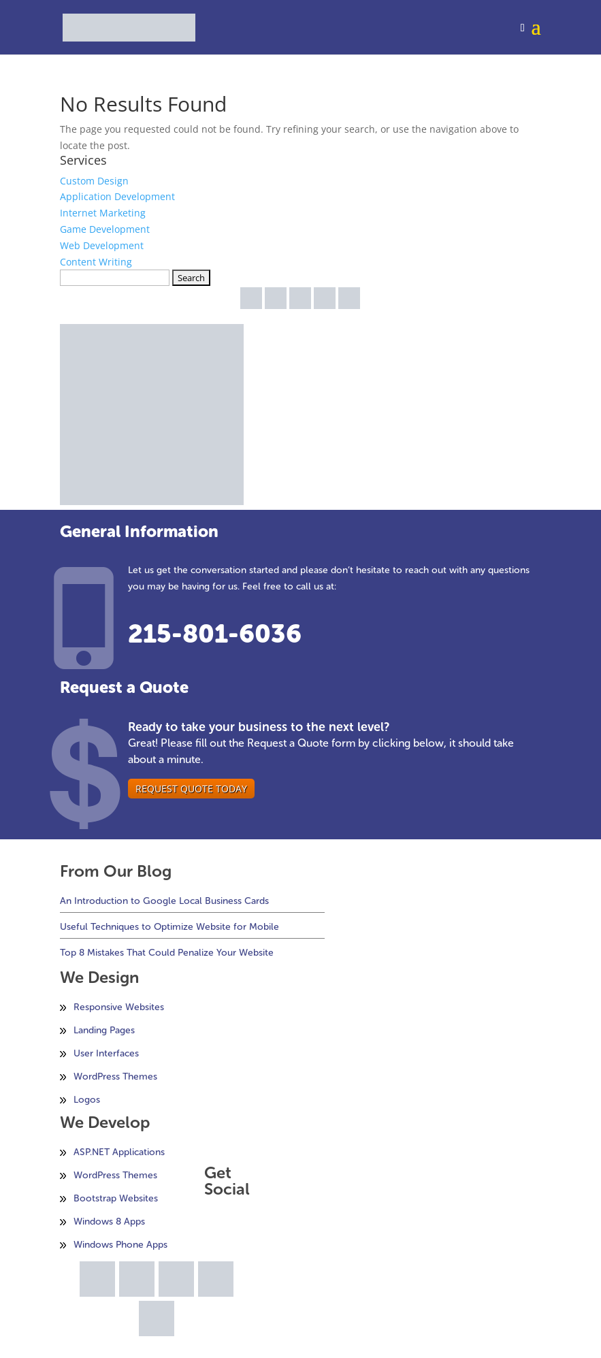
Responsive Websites (119, 1007)
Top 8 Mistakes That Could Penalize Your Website (167, 952)
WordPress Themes (115, 1076)
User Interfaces (106, 1053)
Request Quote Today (191, 788)
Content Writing (96, 261)
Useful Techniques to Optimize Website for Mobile (169, 927)
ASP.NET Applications (119, 1152)
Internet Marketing (103, 212)
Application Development (117, 196)
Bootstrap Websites (116, 1198)
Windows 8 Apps (109, 1221)
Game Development (105, 229)
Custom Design (94, 180)
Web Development (102, 245)
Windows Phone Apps (120, 1244)
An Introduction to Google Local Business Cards (164, 901)
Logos (87, 1099)
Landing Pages (104, 1030)
